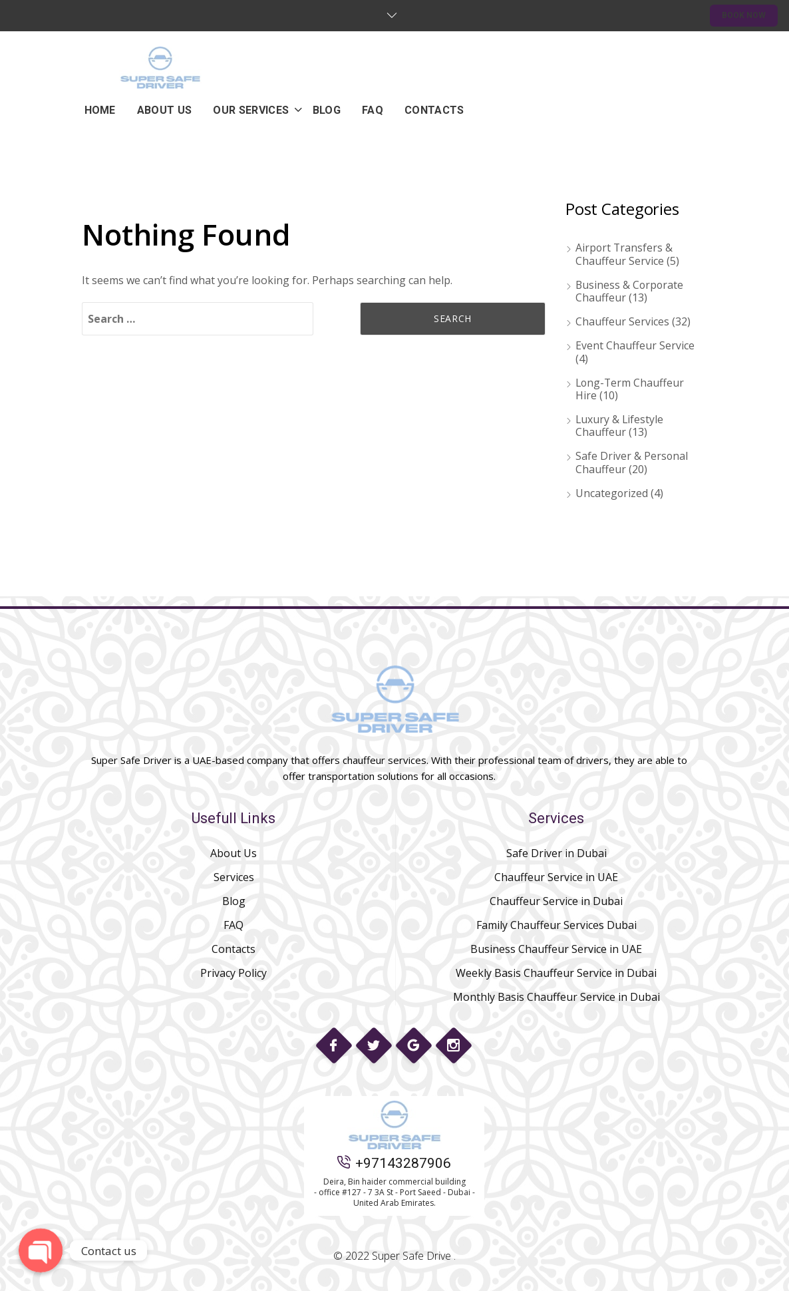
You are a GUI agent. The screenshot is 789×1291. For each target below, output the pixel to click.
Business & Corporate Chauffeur (630, 291)
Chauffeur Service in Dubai (556, 901)
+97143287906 (394, 1163)
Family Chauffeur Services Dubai (556, 925)
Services (234, 877)
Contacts (233, 949)
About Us (233, 853)
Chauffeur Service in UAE (556, 877)
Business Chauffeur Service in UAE (556, 949)
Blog (233, 901)
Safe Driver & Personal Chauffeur (632, 462)
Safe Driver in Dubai (556, 853)
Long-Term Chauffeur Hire (630, 389)
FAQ (233, 925)
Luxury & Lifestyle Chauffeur (620, 425)
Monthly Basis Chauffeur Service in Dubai (556, 997)
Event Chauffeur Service (635, 345)
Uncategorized (612, 493)
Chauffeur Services (622, 321)
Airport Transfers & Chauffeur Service (624, 254)
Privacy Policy (233, 973)
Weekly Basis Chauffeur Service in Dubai (556, 973)
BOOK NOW (744, 15)
